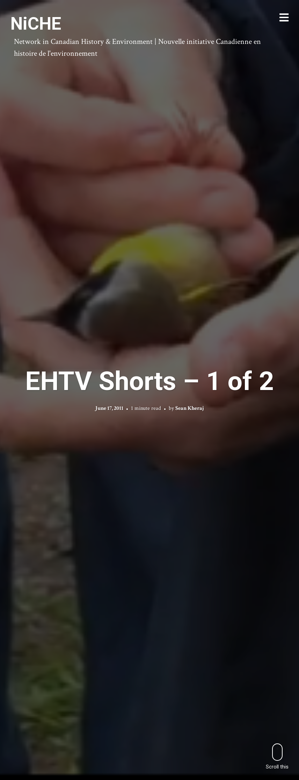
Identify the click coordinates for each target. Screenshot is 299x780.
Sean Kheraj (189, 408)
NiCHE (35, 24)
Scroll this (277, 756)
